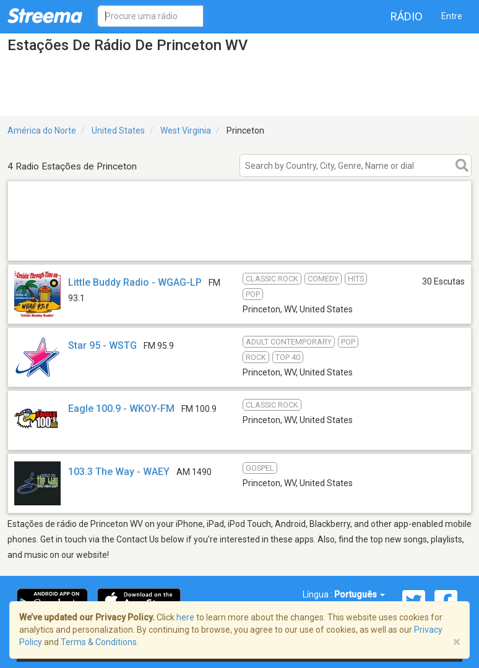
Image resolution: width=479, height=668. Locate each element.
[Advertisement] (239, 244)
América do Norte (41, 130)
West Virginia (185, 130)
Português (359, 594)
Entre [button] (451, 16)
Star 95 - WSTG (102, 345)
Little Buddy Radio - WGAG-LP (135, 282)
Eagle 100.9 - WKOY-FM (121, 408)
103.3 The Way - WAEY (119, 471)
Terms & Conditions (99, 642)
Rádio (407, 16)
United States (118, 130)
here (185, 617)
